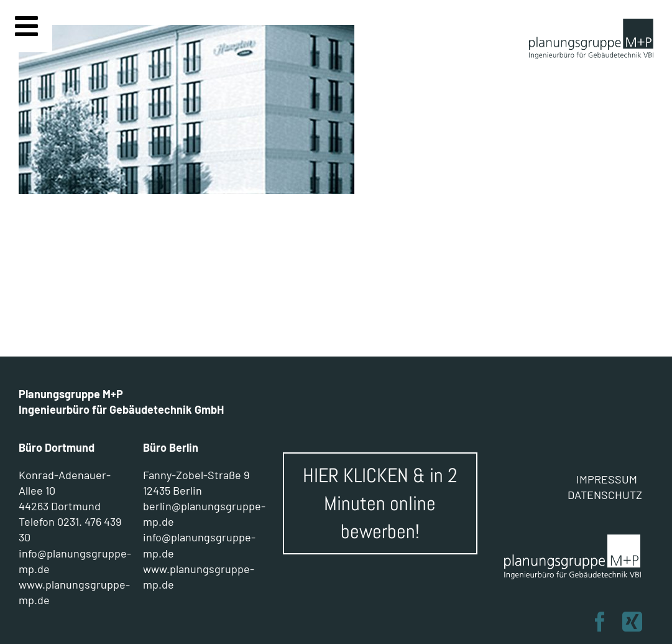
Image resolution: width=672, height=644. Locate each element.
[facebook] (600, 622)
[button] (27, 616)
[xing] (632, 622)
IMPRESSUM (606, 479)
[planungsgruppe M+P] (591, 24)
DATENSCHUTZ (605, 495)
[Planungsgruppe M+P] (573, 538)
